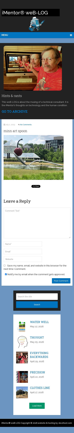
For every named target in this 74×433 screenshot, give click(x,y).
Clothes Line (40, 388)
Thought (37, 337)
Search (37, 305)
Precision (37, 372)
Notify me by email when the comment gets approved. (35, 274)
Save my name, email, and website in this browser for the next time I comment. (35, 267)
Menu (5, 35)
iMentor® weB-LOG (11, 423)
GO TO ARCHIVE (14, 111)
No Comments (26, 125)
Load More (37, 406)
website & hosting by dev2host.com (55, 423)
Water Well (39, 322)
